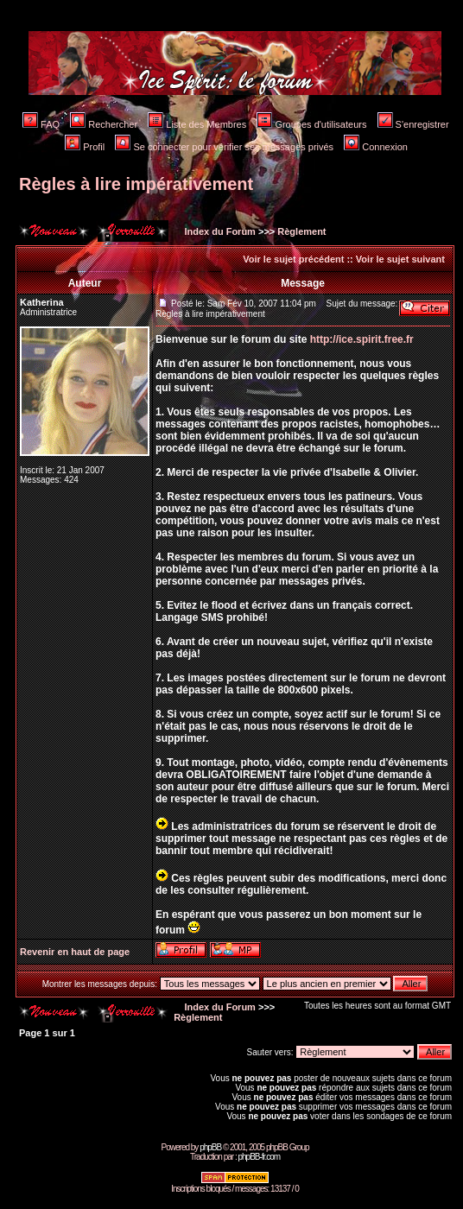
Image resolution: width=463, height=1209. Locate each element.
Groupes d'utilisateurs (311, 124)
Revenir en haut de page (75, 951)
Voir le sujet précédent (293, 259)
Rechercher (103, 124)
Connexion (376, 147)
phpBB (210, 1147)
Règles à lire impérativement (136, 183)
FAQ (41, 124)
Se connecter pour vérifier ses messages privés (224, 147)
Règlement (301, 231)
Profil (85, 147)
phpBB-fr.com (259, 1157)
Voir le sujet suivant (400, 259)
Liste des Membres (197, 124)
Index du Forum (218, 231)
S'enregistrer (413, 124)
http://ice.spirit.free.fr (362, 339)
